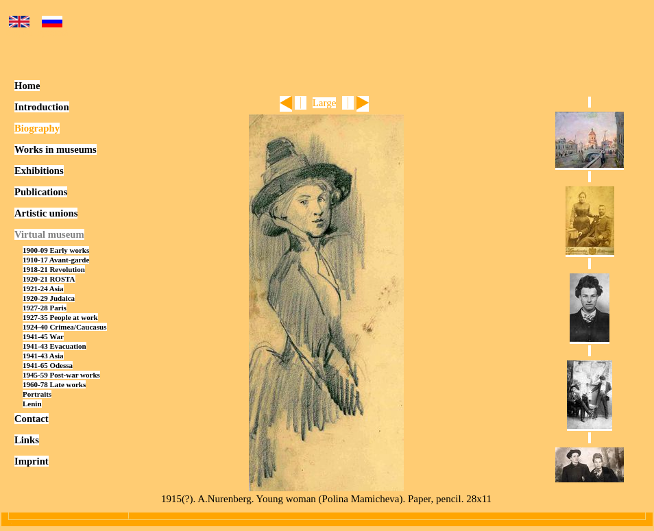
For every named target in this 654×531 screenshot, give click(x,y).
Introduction (41, 106)
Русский (53, 28)
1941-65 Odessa (48, 365)
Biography (37, 128)
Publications (40, 191)
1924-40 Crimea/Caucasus (65, 327)
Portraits (37, 394)
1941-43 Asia (43, 355)
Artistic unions (45, 213)
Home (27, 85)
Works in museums (55, 149)
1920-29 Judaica (49, 298)
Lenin (32, 403)
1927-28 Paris (44, 308)
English (19, 28)
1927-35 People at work (60, 317)
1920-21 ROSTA (49, 279)
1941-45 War (43, 336)
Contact (31, 418)
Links (26, 439)
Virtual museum (49, 234)
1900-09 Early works (56, 250)
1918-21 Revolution (54, 269)
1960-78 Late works (54, 384)
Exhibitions (39, 170)
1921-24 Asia (43, 288)
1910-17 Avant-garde (56, 260)
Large (325, 102)
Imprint (31, 461)
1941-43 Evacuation (54, 346)
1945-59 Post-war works (61, 375)
